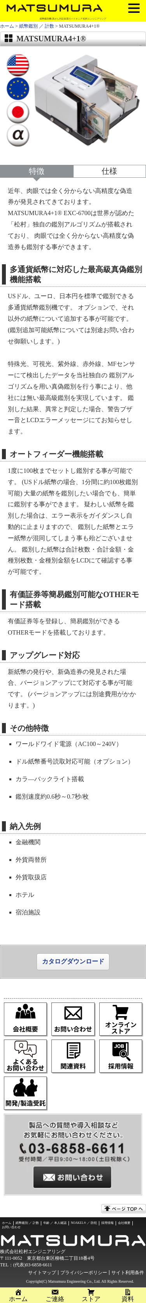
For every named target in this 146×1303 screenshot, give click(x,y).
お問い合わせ (11, 1227)
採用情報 (107, 1223)
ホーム (7, 26)
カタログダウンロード (73, 961)
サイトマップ (42, 1272)
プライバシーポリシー (83, 1272)
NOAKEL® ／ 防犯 (84, 1223)
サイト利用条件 (127, 1272)
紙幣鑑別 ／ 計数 (36, 26)
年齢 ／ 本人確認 (55, 1223)
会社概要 (124, 1223)
